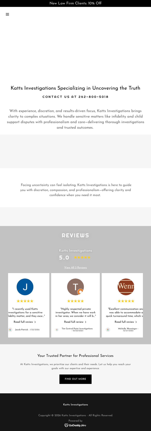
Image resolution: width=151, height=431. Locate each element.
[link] (25, 322)
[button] (20, 14)
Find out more (75, 379)
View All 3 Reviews (75, 267)
